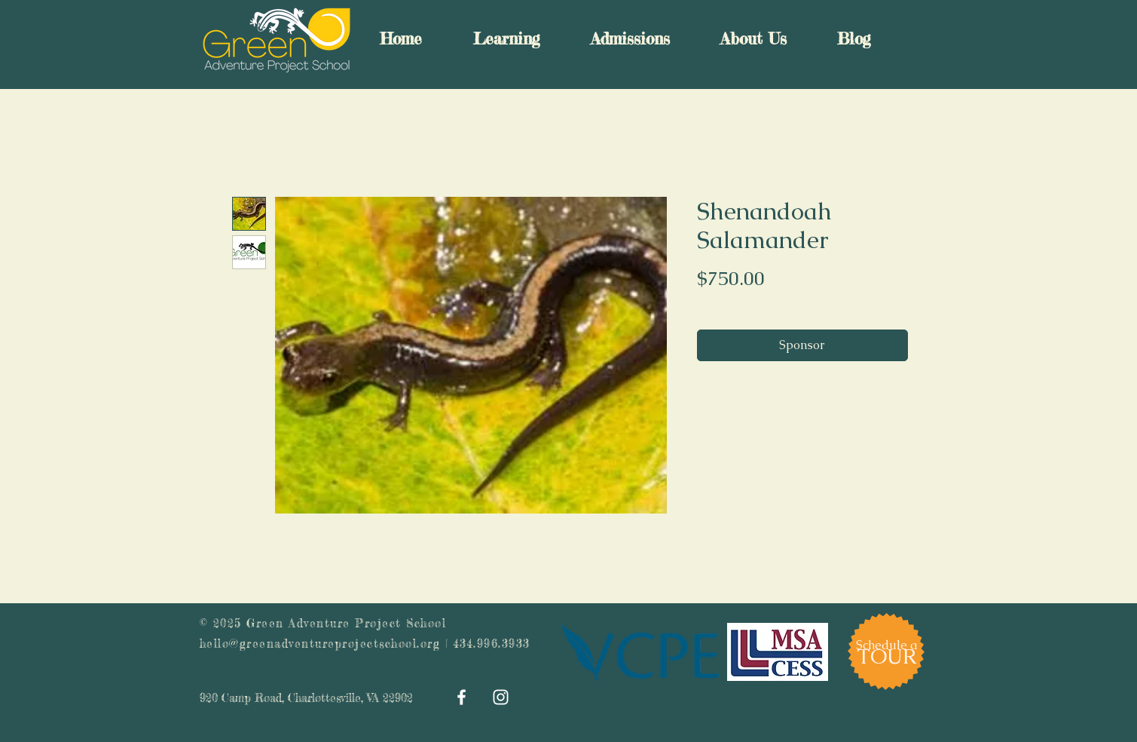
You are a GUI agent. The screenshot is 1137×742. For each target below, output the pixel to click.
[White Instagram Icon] (501, 697)
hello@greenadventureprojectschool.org (320, 643)
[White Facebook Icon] (461, 697)
